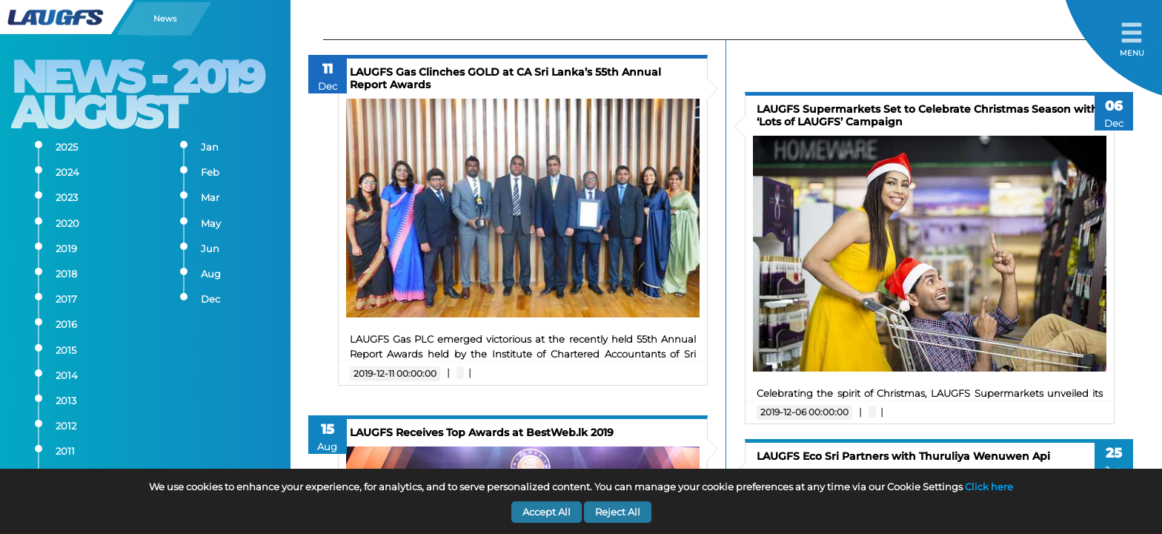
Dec (210, 299)
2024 (67, 172)
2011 (65, 451)
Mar (210, 197)
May (211, 223)
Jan (210, 147)
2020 (67, 223)
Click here (989, 486)
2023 (67, 197)
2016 (66, 324)
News (164, 18)
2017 (66, 299)
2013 (66, 400)
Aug (211, 274)
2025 (67, 147)
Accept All (546, 512)
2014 (67, 375)
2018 (66, 274)
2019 (66, 248)
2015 (66, 350)
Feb (210, 172)
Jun (210, 248)
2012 (66, 426)
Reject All (617, 512)
